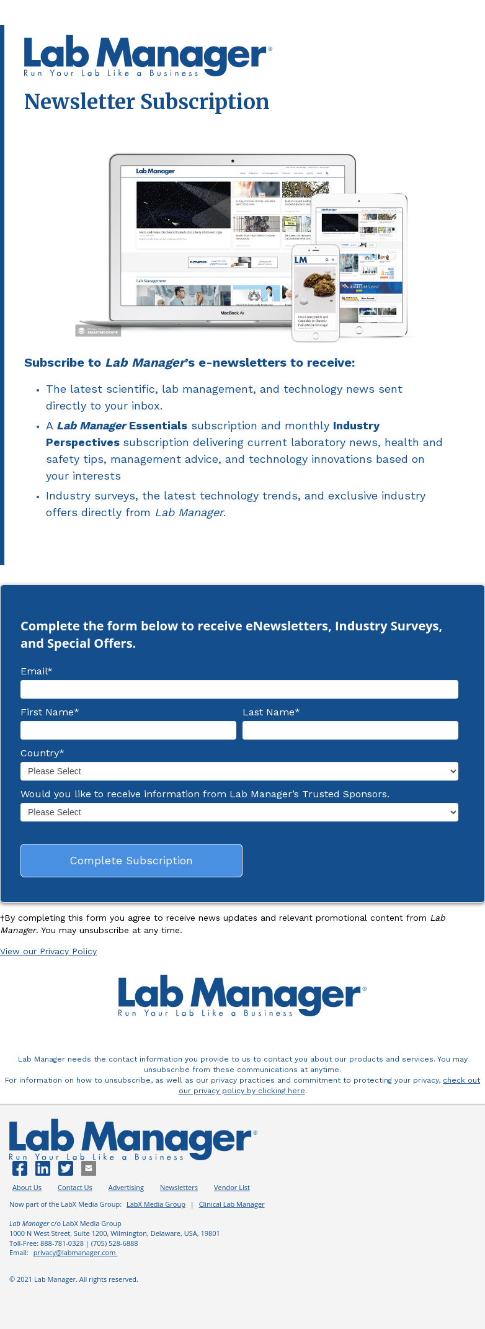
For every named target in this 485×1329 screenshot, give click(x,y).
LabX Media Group (156, 1204)
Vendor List (232, 1187)
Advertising (126, 1187)
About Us (27, 1187)
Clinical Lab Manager (232, 1204)
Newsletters (179, 1187)
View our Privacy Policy (48, 951)
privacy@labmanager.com (75, 1252)
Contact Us (75, 1187)
